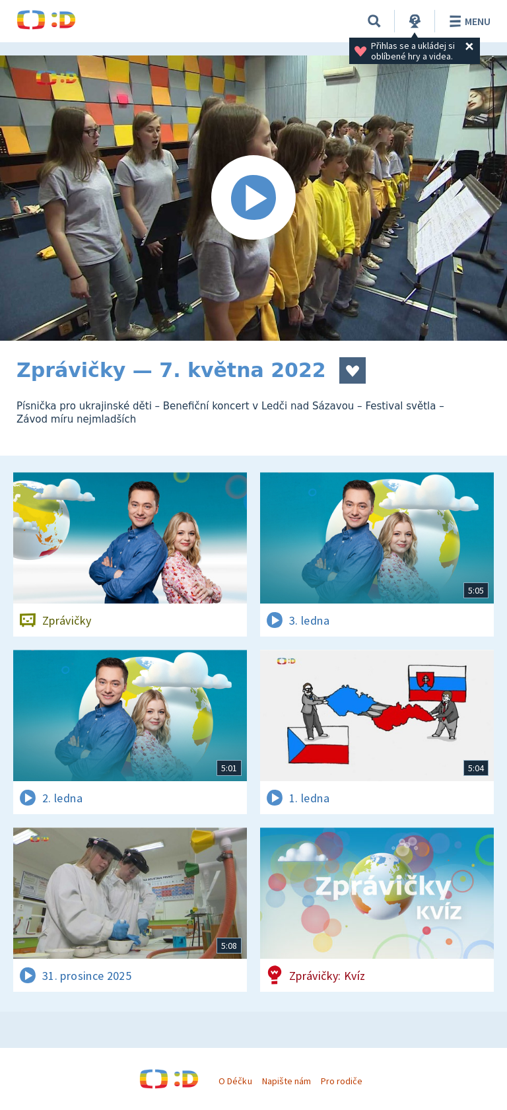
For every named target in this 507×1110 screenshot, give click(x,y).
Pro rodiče (341, 1081)
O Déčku (235, 1081)
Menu (467, 21)
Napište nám (286, 1081)
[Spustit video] (253, 198)
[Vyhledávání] (374, 21)
